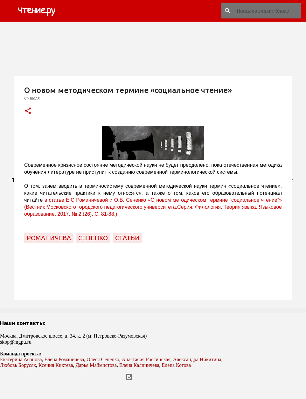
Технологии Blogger (153, 377)
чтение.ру (36, 10)
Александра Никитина (197, 359)
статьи (127, 238)
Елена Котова (176, 365)
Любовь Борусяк (18, 365)
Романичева (49, 238)
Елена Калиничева (139, 365)
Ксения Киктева (55, 365)
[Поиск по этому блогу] (267, 10)
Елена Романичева (64, 359)
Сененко (93, 238)
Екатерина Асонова (21, 359)
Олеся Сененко (103, 359)
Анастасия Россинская (146, 359)
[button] (28, 111)
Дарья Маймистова (96, 365)
